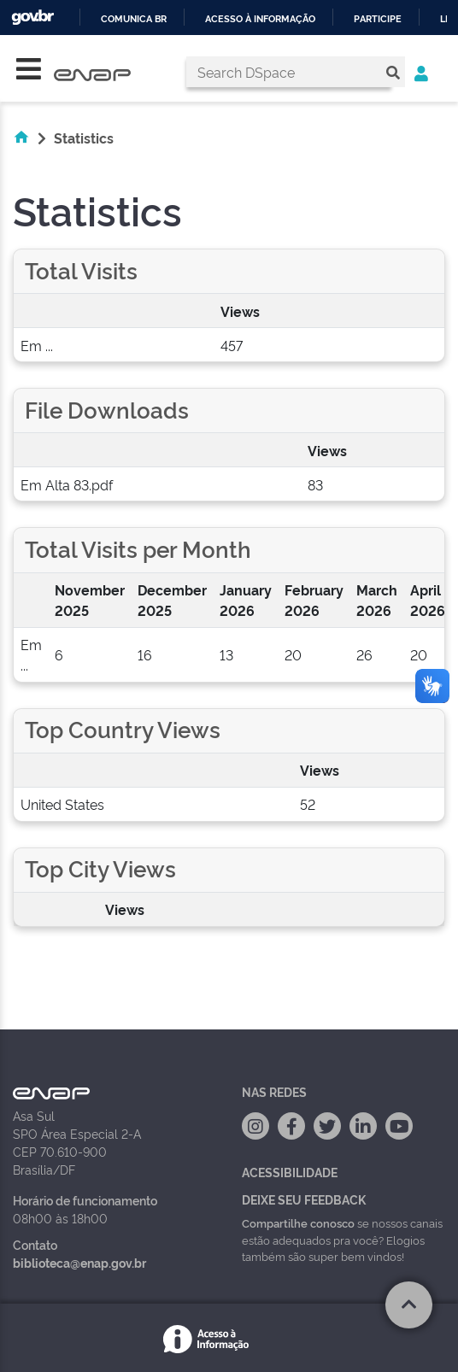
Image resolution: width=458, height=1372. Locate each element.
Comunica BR (134, 19)
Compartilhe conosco (298, 1222)
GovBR (32, 17)
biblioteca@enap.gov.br (79, 1262)
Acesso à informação (260, 19)
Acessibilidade (290, 1172)
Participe (378, 19)
